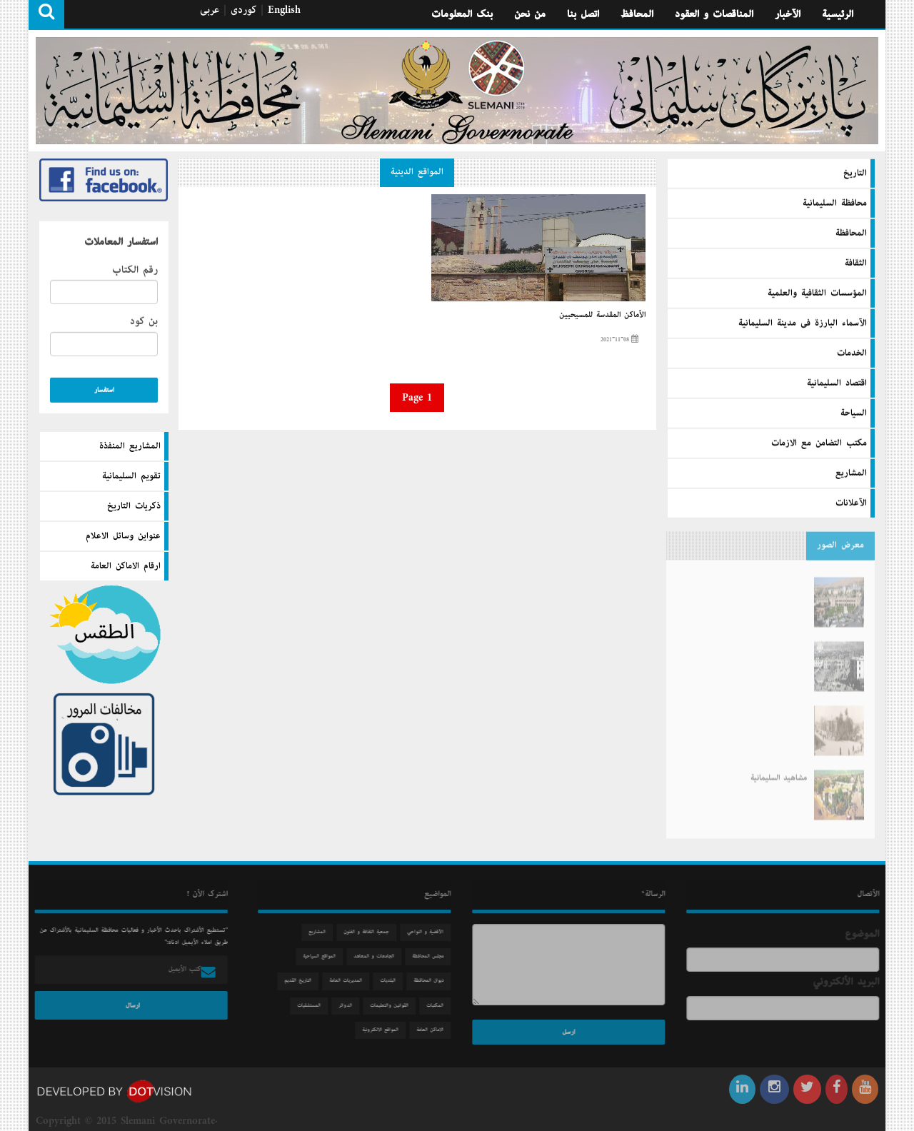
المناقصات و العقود (714, 14)
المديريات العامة (349, 981)
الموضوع (865, 934)
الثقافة (856, 263)
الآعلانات (851, 503)
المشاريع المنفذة (130, 446)
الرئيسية (837, 14)
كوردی (243, 10)
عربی (209, 10)
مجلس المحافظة (431, 956)
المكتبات (438, 1006)
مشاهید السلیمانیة (778, 770)
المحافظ (637, 14)
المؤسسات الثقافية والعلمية (817, 293)
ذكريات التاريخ (134, 506)
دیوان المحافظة (432, 981)
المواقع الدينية (417, 172)
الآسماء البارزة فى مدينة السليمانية (802, 323)
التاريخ (855, 173)
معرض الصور (840, 542)
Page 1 (417, 398)
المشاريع (851, 473)
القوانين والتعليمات (392, 1006)
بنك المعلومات (462, 14)
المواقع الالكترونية (384, 1030)
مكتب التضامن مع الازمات (819, 443)
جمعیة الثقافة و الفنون (370, 932)
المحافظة (851, 233)
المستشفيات (312, 1006)
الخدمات (852, 353)
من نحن (530, 14)
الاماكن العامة (433, 1030)
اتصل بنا (583, 14)
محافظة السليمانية (835, 203)
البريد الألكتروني (849, 982)
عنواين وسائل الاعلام (123, 536)
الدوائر (349, 1006)
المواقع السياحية (322, 956)
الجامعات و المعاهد (377, 956)
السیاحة (853, 413)
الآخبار (787, 14)
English (284, 10)
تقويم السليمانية (131, 476)
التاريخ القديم (301, 981)
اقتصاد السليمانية (837, 383)
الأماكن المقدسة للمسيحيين (602, 314)
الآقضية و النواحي (429, 932)
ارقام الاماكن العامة (126, 566)
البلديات (391, 981)
